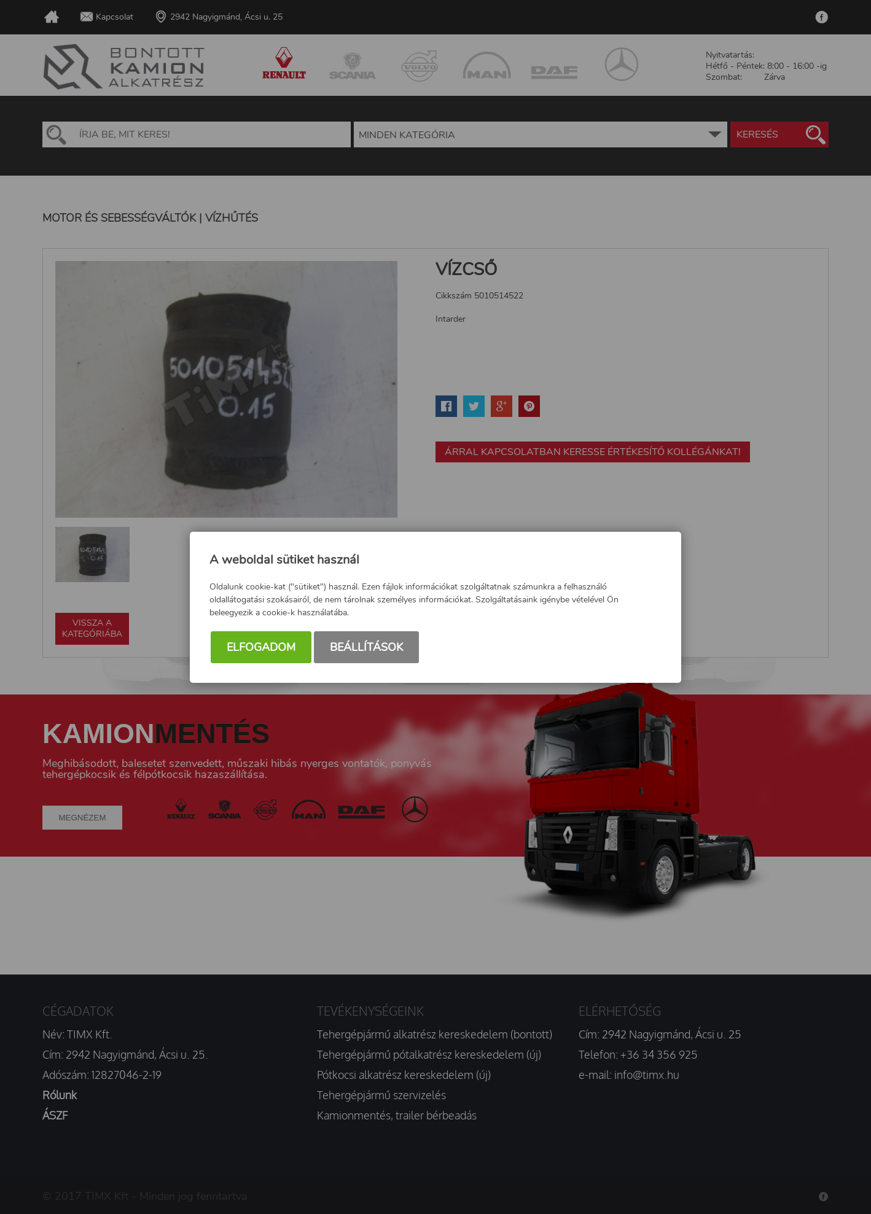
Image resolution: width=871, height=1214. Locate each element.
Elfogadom (261, 647)
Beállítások (366, 647)
